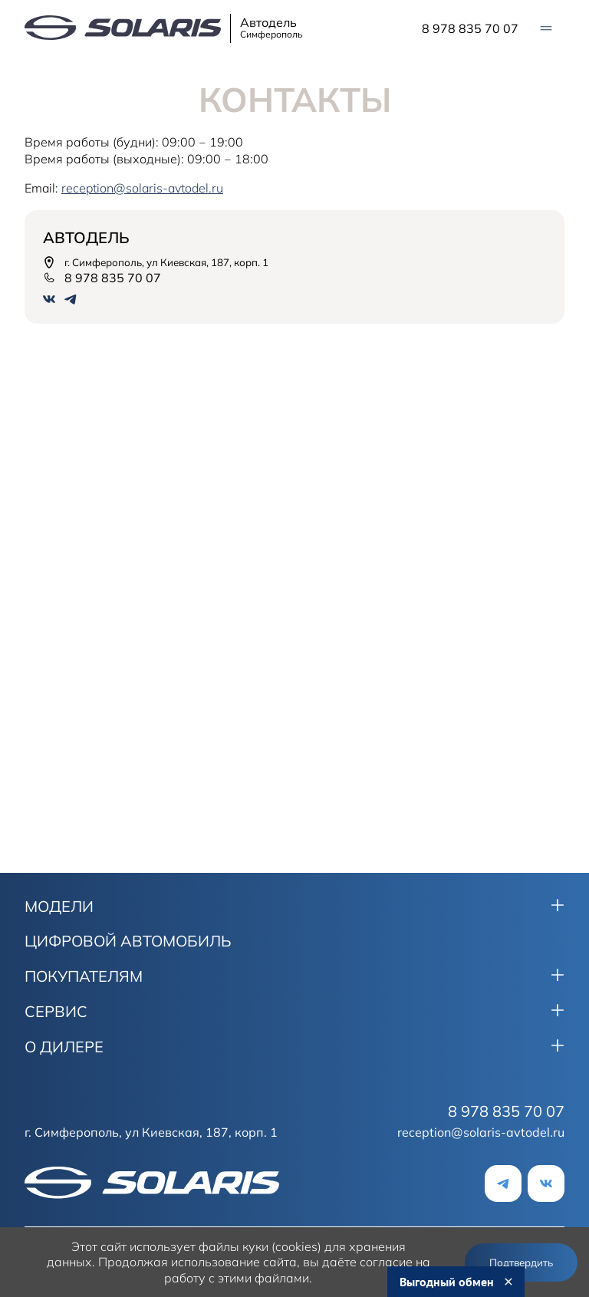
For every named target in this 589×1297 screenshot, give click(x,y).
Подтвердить (521, 1262)
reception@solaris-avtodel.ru (480, 1132)
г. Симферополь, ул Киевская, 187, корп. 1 (155, 262)
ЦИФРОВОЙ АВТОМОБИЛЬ (128, 941)
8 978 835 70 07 (470, 28)
